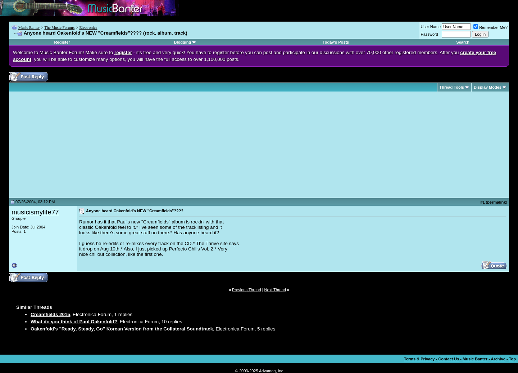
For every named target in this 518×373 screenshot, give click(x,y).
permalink (496, 202)
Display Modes (487, 87)
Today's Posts (336, 42)
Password (429, 34)
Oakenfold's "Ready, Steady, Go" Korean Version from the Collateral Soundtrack (122, 329)
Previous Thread (246, 290)
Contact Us (448, 359)
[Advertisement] (72, 144)
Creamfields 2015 (50, 314)
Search (462, 42)
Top (512, 359)
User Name (431, 27)
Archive (498, 359)
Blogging (182, 42)
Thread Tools (452, 87)
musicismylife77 (35, 212)
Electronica (88, 27)
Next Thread (275, 290)
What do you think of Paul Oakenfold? (74, 321)
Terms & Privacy (419, 359)
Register (62, 42)
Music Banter (29, 27)
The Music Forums (59, 27)
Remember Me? (490, 27)
